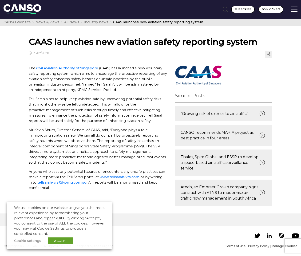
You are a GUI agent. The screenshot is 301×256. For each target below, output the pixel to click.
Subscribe (242, 9)
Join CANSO (271, 9)
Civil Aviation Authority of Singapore (67, 68)
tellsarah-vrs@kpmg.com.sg (62, 182)
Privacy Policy (258, 246)
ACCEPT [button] (60, 241)
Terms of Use (235, 246)
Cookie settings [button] (27, 241)
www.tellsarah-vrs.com (119, 177)
